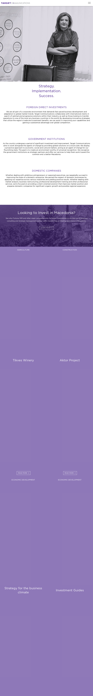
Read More (22, 473)
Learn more (46, 228)
